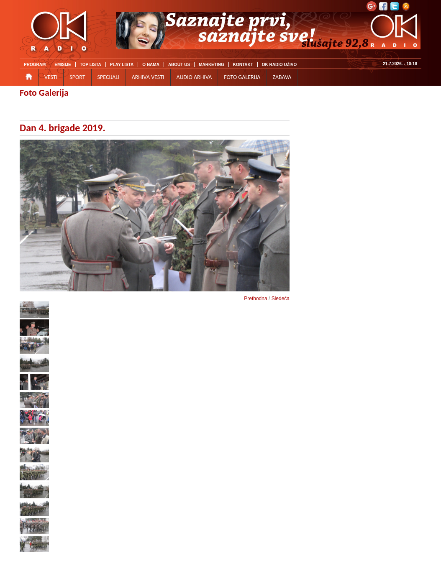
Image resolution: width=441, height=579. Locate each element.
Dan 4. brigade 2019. (62, 128)
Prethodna (255, 298)
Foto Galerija (44, 92)
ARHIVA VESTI (148, 77)
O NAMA (150, 64)
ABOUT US (179, 64)
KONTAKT (243, 64)
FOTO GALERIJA (242, 77)
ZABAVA (281, 77)
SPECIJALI (108, 77)
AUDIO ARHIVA (194, 77)
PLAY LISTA (122, 64)
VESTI (50, 77)
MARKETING (211, 64)
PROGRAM (35, 64)
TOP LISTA (90, 64)
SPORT (77, 77)
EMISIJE (62, 64)
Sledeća (281, 298)
